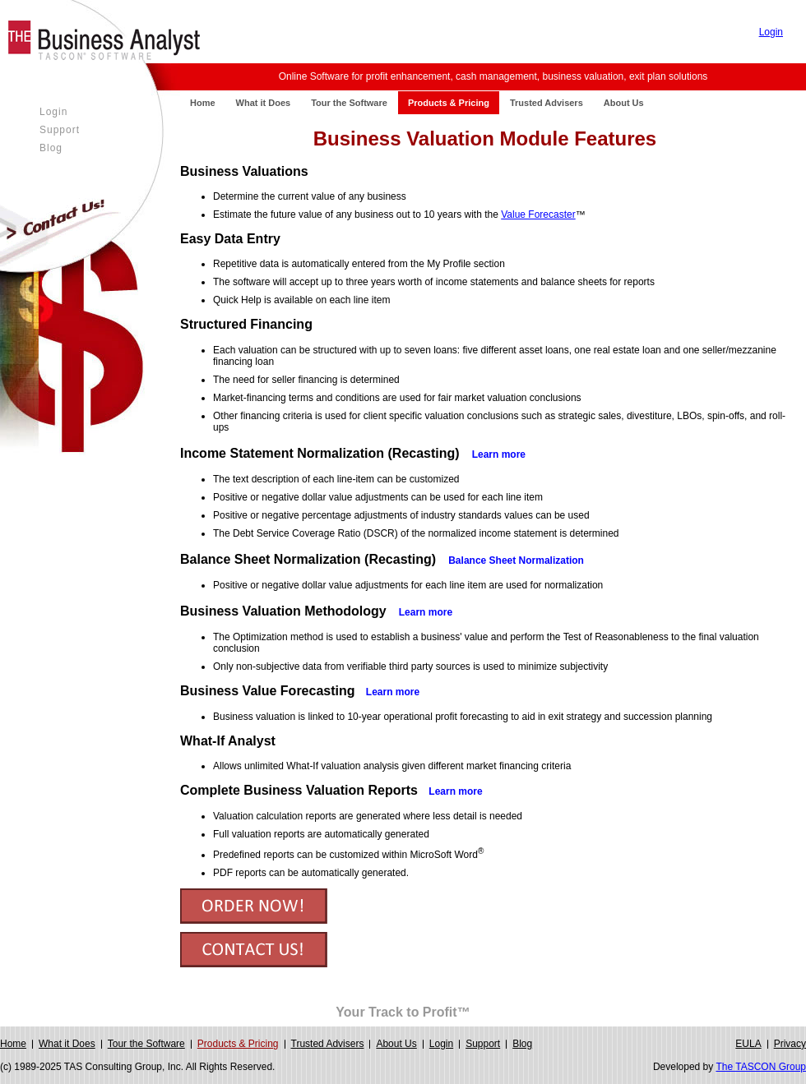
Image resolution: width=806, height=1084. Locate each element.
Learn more (392, 692)
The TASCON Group (761, 1066)
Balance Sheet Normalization (516, 560)
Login (771, 32)
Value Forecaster (538, 214)
